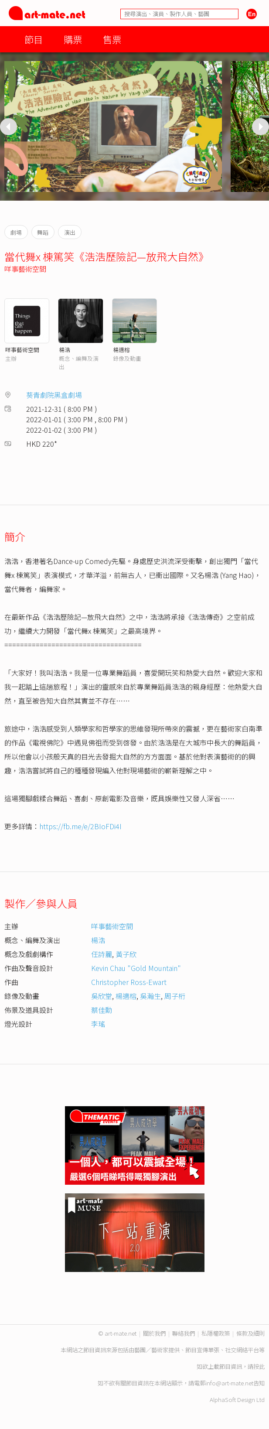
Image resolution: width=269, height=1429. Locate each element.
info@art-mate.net (229, 1383)
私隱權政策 (215, 1333)
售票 (112, 39)
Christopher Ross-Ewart (129, 982)
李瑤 (98, 1024)
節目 (33, 39)
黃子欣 (126, 954)
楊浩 (64, 349)
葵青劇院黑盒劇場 (54, 395)
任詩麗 (101, 954)
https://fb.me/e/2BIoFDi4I (80, 826)
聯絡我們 (183, 1333)
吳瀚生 (150, 996)
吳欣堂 (101, 996)
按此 (259, 1366)
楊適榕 (121, 349)
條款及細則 (250, 1333)
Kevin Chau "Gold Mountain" (136, 968)
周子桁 (174, 996)
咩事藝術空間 (25, 268)
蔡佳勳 (101, 1010)
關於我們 (154, 1333)
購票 (73, 39)
